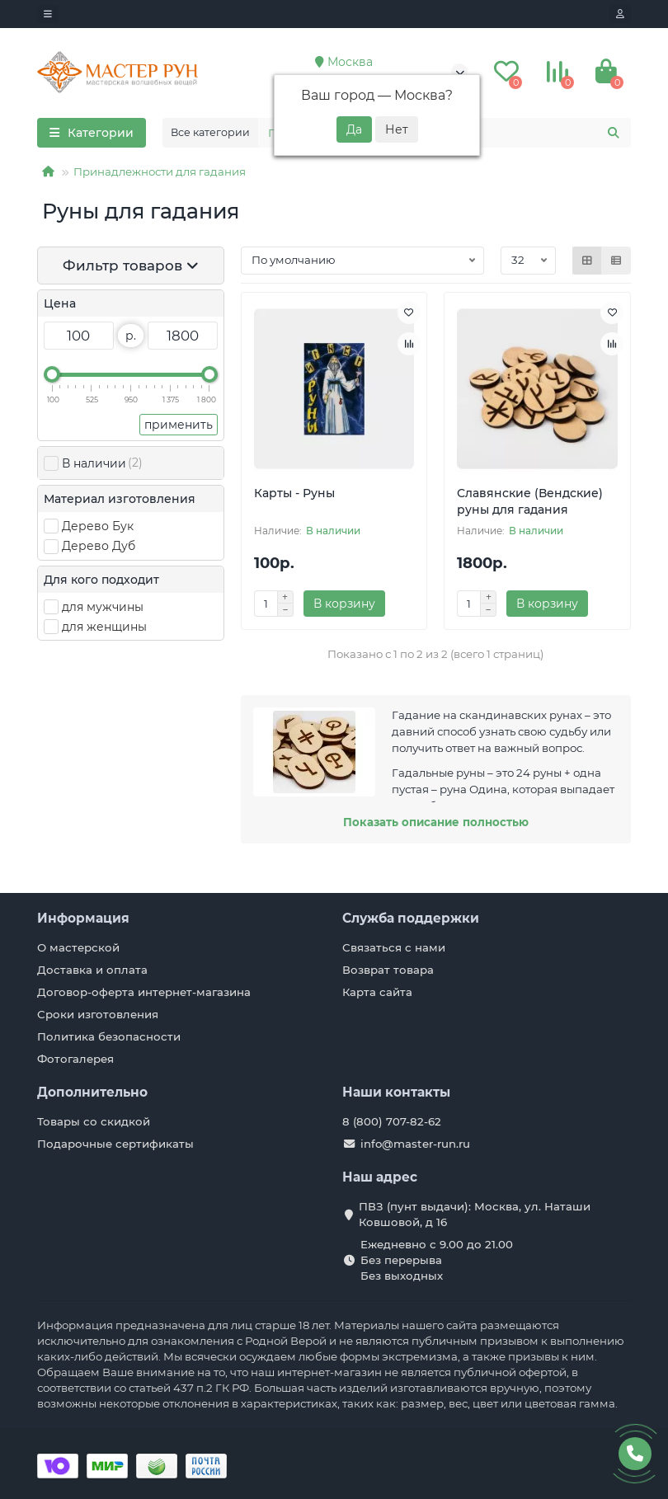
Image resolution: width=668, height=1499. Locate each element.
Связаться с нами (393, 947)
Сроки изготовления (97, 1014)
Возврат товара (388, 969)
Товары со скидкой (93, 1121)
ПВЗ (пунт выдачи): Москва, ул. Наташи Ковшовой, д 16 (474, 1214)
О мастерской (78, 947)
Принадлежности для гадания (159, 171)
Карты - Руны (294, 493)
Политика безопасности (109, 1036)
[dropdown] (48, 14)
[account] (620, 14)
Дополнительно (92, 1092)
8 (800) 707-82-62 (391, 1121)
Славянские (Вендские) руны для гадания (530, 501)
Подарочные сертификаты (115, 1143)
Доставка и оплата (92, 969)
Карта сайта (377, 992)
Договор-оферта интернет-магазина (144, 992)
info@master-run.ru (415, 1143)
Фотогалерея (75, 1058)
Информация (83, 918)
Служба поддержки (410, 918)
